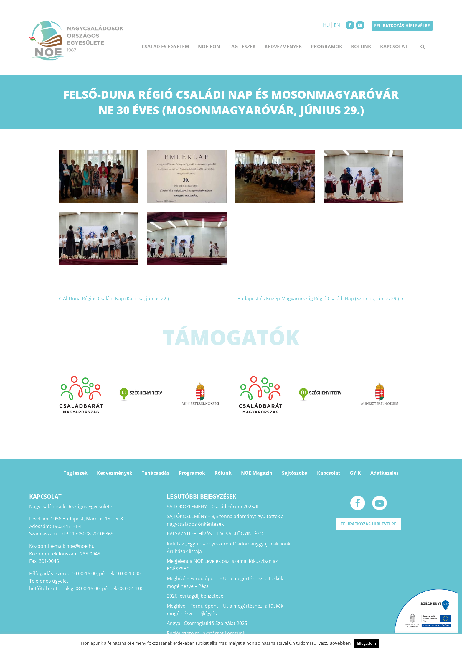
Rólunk (361, 46)
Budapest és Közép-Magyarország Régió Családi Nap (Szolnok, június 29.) (318, 298)
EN (337, 25)
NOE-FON (209, 46)
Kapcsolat (393, 46)
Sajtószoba (295, 473)
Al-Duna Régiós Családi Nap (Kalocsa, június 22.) (116, 298)
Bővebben (340, 643)
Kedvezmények (283, 46)
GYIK (355, 473)
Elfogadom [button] (366, 643)
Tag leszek (242, 46)
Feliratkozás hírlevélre (402, 25)
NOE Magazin (257, 473)
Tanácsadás (155, 473)
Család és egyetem (165, 46)
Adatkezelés (384, 473)
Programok (326, 46)
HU (326, 25)
